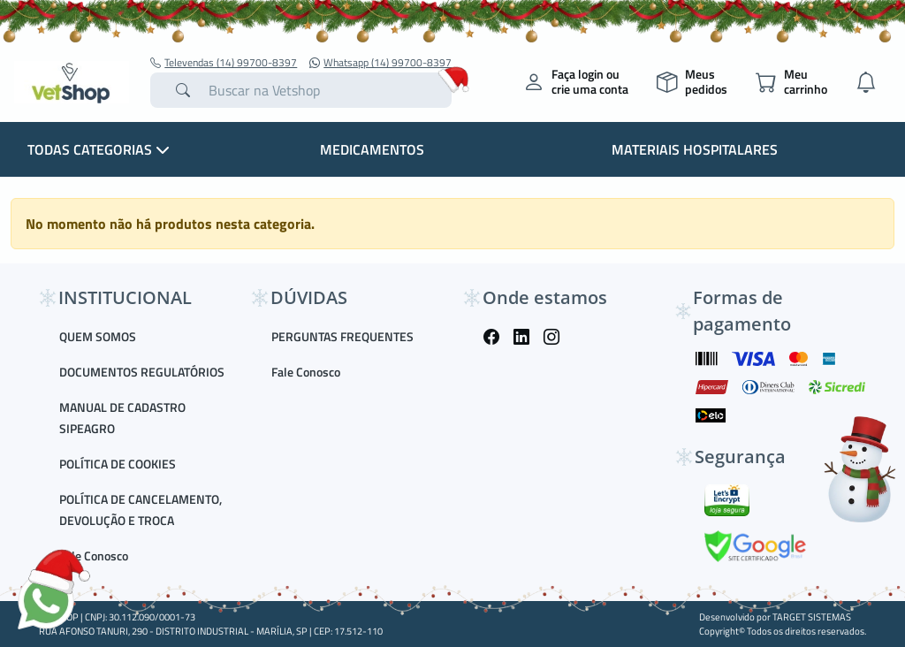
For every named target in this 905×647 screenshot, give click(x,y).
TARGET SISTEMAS (811, 617)
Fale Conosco (93, 555)
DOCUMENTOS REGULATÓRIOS (141, 371)
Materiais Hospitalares (695, 149)
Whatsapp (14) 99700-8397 (380, 63)
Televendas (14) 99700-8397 (223, 63)
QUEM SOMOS (97, 336)
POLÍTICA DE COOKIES (117, 463)
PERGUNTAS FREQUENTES (342, 336)
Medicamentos (372, 149)
